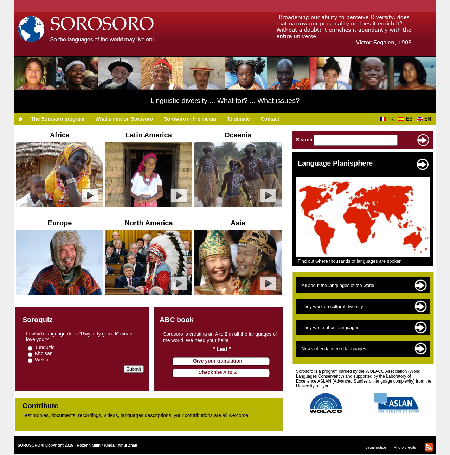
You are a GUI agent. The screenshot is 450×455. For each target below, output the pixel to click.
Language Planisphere (335, 163)
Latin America (149, 135)
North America (148, 223)
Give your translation (217, 361)
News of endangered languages (334, 348)
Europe (60, 223)
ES (406, 119)
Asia (238, 223)
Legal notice (375, 447)
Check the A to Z (217, 372)
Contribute (40, 406)
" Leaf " (222, 349)
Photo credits (405, 447)
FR (388, 119)
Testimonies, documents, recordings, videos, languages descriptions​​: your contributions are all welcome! (136, 415)
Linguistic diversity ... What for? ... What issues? (225, 100)
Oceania (238, 135)
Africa (60, 135)
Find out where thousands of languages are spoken (350, 261)
